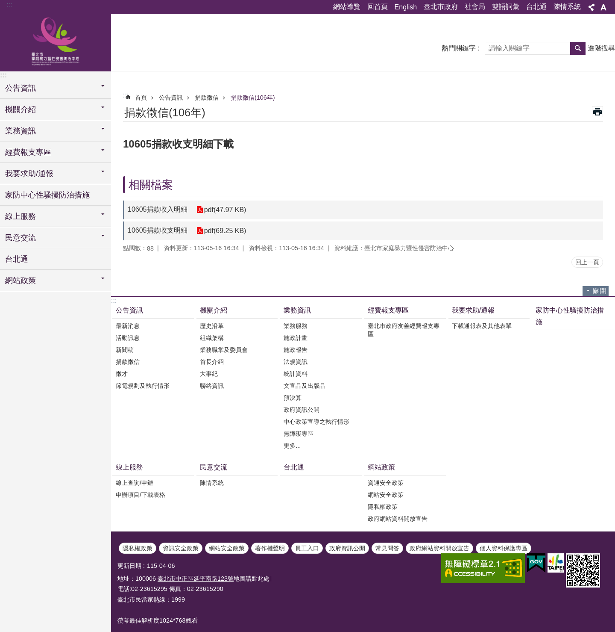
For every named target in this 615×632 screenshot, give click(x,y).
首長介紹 (212, 361)
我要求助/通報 (473, 310)
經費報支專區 (388, 310)
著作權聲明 (270, 548)
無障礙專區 (298, 433)
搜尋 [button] (578, 48)
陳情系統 (567, 6)
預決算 (293, 397)
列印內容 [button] (597, 111)
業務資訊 (297, 310)
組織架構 (212, 337)
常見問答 (387, 548)
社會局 (475, 6)
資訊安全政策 (181, 548)
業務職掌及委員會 (224, 349)
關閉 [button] (599, 291)
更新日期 (129, 565)
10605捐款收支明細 (158, 230)
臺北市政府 (441, 6)
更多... (292, 445)
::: (9, 5)
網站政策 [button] (20, 280)
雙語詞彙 (505, 6)
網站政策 (381, 467)
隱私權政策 (383, 506)
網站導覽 (346, 6)
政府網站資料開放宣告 (398, 518)
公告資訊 (171, 97)
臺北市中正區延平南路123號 (196, 578)
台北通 (536, 6)
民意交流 (213, 467)
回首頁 (377, 6)
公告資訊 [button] (20, 88)
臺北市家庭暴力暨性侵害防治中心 (55, 41)
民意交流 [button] (20, 237)
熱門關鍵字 (459, 48)
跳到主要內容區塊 (4, 4)
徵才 (122, 373)
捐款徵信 (207, 97)
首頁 (141, 97)
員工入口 (307, 548)
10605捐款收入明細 (158, 209)
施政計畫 (296, 337)
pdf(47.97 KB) (225, 209)
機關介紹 (213, 310)
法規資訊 (296, 361)
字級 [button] (603, 7)
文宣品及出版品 (304, 385)
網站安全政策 (386, 494)
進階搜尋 (601, 48)
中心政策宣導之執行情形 (316, 421)
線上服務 (129, 467)
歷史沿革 (212, 325)
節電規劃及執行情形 (143, 385)
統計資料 (296, 373)
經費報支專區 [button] (28, 152)
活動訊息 (128, 337)
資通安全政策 (386, 482)
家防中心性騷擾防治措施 (47, 195)
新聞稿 (125, 349)
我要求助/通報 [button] (29, 173)
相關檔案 (151, 185)
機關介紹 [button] (20, 109)
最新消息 (128, 325)
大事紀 (209, 373)
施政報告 (296, 349)
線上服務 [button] (20, 216)
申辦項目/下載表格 (140, 494)
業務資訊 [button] (20, 131)
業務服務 (296, 325)
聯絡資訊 (212, 385)
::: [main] (126, 95)
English (406, 7)
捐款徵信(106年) (253, 97)
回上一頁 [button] (587, 262)
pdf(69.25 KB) (225, 230)
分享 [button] (591, 7)
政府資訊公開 (301, 409)
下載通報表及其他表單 (482, 325)
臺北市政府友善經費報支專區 (403, 329)
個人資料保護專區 (503, 548)
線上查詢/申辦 (134, 482)
